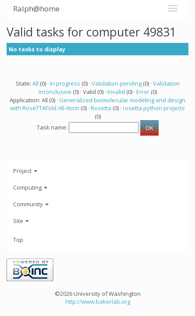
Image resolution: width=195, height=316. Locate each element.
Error (142, 92)
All (35, 83)
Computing (30, 187)
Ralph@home (36, 9)
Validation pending (117, 83)
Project (25, 171)
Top (18, 240)
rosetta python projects (154, 108)
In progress (65, 83)
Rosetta (101, 108)
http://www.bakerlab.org (97, 301)
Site (21, 221)
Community (31, 204)
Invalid (116, 92)
